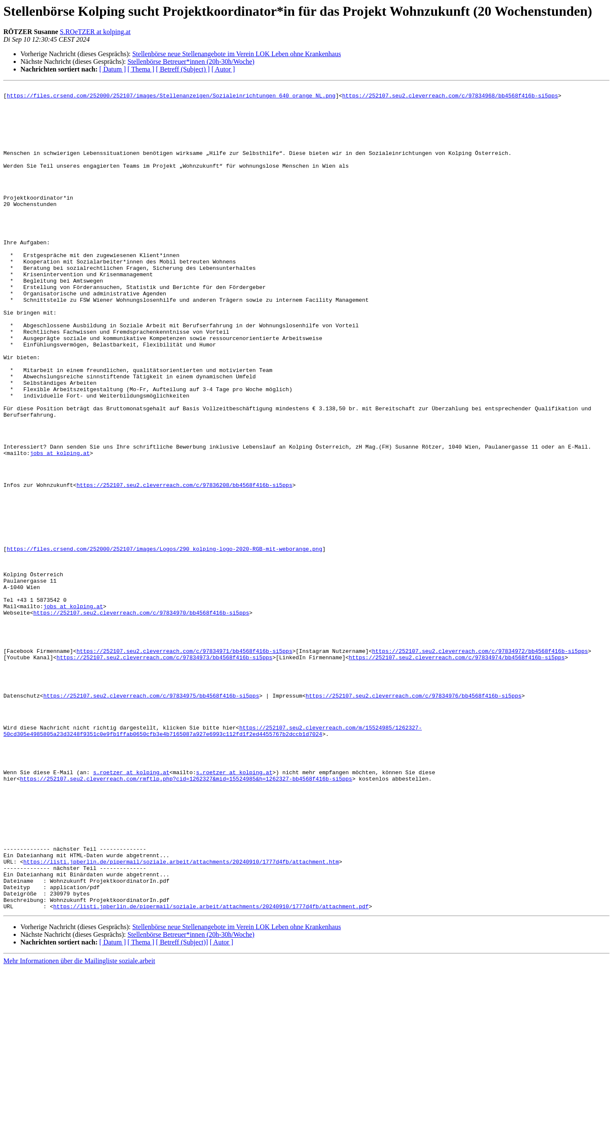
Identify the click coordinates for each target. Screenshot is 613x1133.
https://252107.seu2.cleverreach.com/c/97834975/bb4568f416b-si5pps (151, 818)
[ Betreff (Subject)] (182, 1106)
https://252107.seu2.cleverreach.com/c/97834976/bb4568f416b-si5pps (413, 818)
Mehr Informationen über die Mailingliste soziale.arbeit (79, 1125)
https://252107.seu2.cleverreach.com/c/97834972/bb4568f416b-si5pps (480, 764)
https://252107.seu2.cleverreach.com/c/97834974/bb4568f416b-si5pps (456, 772)
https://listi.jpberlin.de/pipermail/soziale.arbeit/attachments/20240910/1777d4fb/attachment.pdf (211, 1071)
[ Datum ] (112, 69)
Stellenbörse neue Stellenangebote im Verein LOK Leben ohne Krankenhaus (236, 53)
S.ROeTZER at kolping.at (95, 31)
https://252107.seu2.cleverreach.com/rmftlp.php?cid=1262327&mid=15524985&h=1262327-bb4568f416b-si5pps (186, 917)
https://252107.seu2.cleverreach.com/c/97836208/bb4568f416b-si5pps (184, 565)
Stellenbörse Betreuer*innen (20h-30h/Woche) (190, 61)
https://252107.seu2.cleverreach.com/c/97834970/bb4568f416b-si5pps (141, 718)
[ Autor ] (223, 69)
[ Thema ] (141, 69)
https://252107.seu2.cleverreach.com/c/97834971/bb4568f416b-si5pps (184, 764)
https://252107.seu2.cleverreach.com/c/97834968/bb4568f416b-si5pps (450, 98)
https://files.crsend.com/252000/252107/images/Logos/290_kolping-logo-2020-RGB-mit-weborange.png (164, 642)
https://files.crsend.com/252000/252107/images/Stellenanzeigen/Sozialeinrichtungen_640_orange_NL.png (171, 98)
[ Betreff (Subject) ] (182, 69)
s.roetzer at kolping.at (131, 910)
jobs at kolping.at (59, 527)
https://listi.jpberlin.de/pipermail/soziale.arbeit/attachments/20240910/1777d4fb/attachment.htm (181, 1017)
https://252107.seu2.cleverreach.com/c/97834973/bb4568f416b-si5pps (164, 772)
